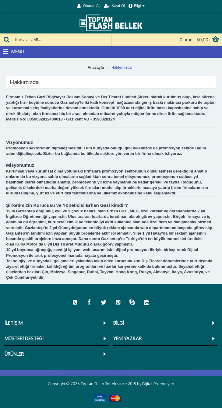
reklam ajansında (123, 227)
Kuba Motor (26, 244)
